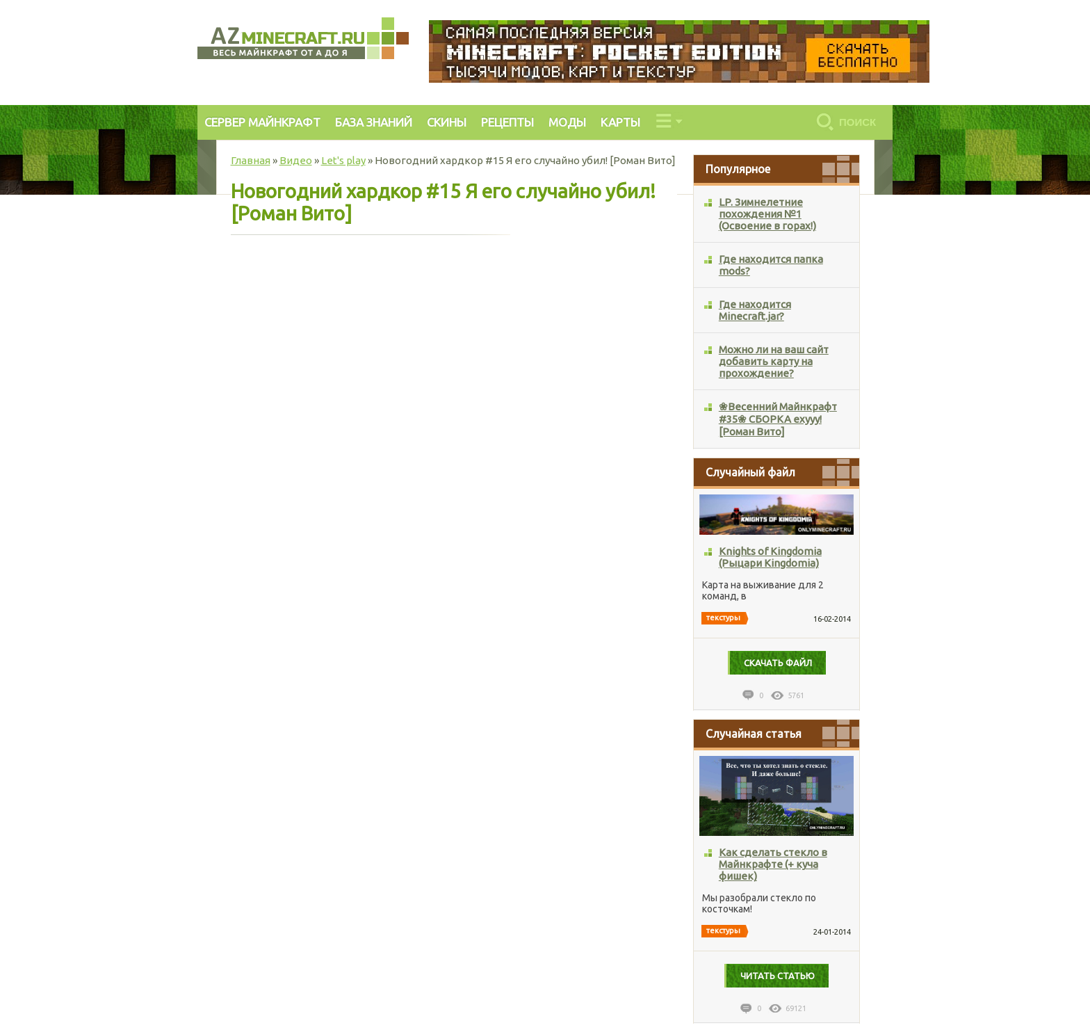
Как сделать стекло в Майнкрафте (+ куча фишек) (773, 864)
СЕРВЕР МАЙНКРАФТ (262, 122)
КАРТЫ (620, 122)
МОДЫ (567, 122)
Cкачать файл (778, 663)
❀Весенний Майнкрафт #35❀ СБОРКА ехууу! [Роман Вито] (778, 419)
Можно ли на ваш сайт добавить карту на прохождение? (774, 361)
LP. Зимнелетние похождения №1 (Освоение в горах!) (767, 214)
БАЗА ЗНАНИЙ (373, 122)
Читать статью (777, 976)
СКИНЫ (446, 122)
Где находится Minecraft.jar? (755, 310)
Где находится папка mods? (771, 265)
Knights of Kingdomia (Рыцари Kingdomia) (770, 557)
